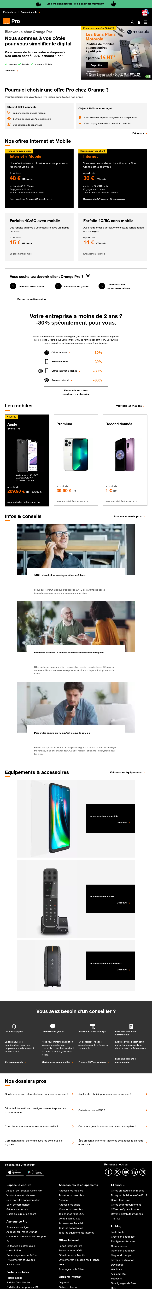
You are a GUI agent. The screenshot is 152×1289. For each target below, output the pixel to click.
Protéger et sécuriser (123, 1241)
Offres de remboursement (126, 1204)
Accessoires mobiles (71, 1190)
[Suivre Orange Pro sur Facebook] (108, 1172)
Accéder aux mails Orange (21, 1231)
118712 (115, 1218)
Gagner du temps (121, 1255)
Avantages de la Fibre (71, 1269)
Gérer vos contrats (17, 1209)
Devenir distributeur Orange (127, 1213)
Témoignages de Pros (123, 1283)
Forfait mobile (14, 1277)
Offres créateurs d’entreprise (127, 1190)
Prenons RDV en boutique (92, 1062)
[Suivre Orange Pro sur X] (117, 1172)
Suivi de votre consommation (23, 1200)
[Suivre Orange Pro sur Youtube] (125, 1172)
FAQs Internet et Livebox (20, 1259)
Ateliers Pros (118, 1273)
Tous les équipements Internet (76, 1232)
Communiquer (119, 1246)
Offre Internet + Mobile (72, 1255)
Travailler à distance (122, 1260)
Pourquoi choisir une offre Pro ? (129, 1195)
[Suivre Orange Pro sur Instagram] (142, 1172)
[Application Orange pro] (35, 1172)
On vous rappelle (14, 1062)
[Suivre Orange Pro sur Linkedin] (134, 1172)
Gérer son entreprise (123, 1250)
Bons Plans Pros (120, 1200)
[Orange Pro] (13, 21)
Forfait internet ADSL (71, 1250)
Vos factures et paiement (20, 1195)
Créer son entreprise (123, 1236)
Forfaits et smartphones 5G (22, 1287)
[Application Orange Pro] (15, 1172)
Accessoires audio (69, 1204)
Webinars (116, 1269)
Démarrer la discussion (31, 299)
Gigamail (64, 1282)
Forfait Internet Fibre (70, 1245)
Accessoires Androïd (71, 1223)
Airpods (63, 1200)
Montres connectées (71, 1209)
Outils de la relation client (21, 1213)
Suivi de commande (18, 1204)
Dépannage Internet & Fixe (21, 1255)
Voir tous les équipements (126, 772)
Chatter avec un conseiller (56, 1062)
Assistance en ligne (17, 1227)
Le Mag (116, 1226)
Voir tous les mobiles (129, 405)
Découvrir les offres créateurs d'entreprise (76, 392)
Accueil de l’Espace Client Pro (24, 1190)
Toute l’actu (117, 1232)
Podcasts (116, 1278)
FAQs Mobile (13, 1264)
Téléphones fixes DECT (72, 1213)
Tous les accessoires (71, 1227)
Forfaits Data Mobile (18, 1282)
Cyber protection (68, 1287)
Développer (117, 1264)
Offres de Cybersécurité (125, 1209)
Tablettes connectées (71, 1195)
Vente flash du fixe (69, 1218)
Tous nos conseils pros (128, 516)
